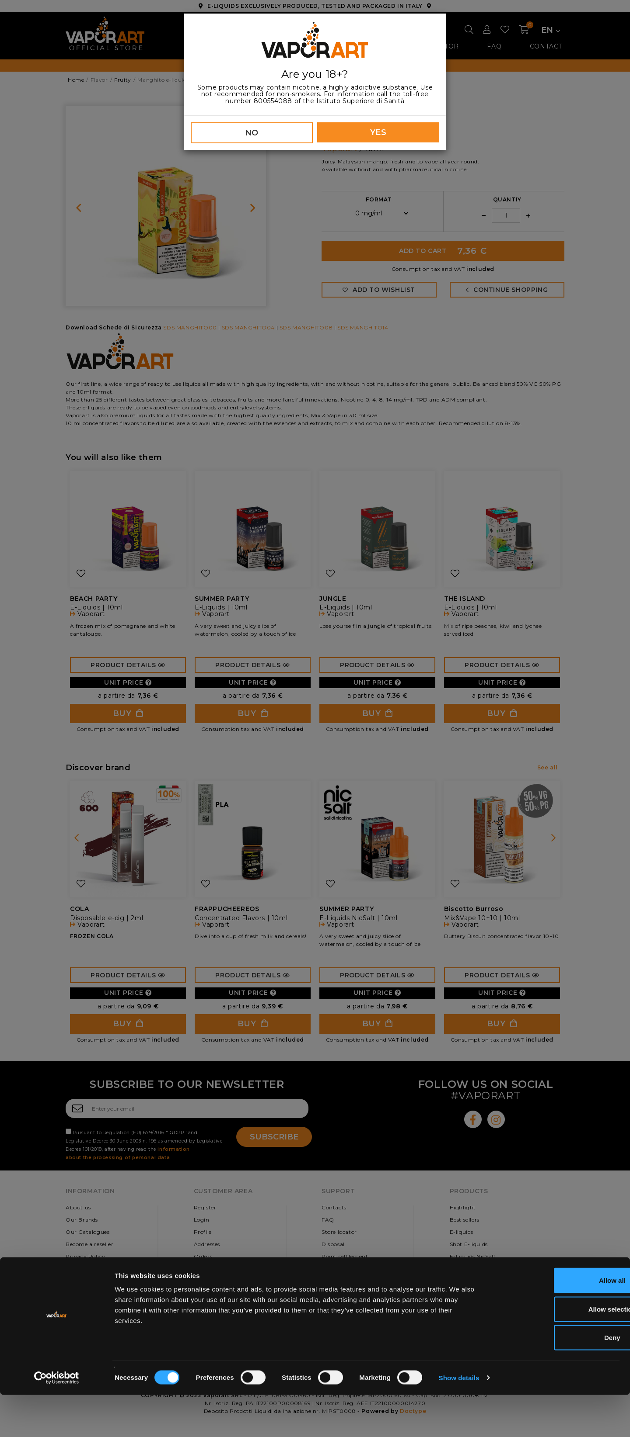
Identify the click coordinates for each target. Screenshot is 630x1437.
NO (252, 133)
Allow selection (557, 1351)
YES (378, 132)
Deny (557, 1379)
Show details (459, 1419)
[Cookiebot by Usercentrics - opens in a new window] (56, 1420)
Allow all (557, 1322)
